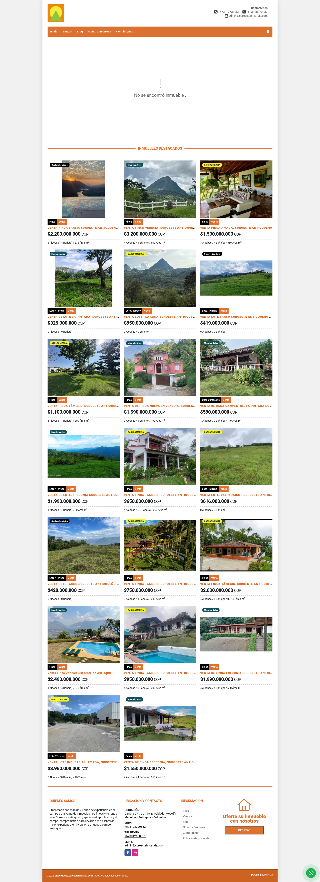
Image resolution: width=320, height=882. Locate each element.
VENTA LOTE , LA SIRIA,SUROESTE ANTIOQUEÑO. (161, 316)
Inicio (54, 31)
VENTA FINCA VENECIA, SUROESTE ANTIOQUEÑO (161, 227)
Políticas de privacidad (197, 838)
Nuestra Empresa (99, 31)
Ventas (67, 31)
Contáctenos (124, 31)
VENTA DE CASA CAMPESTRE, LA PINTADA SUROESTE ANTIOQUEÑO (251, 406)
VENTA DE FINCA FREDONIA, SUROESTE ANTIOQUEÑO (240, 673)
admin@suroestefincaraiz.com (143, 845)
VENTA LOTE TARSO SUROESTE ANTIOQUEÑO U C (237, 316)
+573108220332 (257, 11)
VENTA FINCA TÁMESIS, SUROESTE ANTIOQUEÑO (85, 406)
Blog (80, 31)
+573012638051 (228, 11)
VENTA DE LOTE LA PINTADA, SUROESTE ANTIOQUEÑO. (89, 316)
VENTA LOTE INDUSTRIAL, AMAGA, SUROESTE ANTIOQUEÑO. (93, 762)
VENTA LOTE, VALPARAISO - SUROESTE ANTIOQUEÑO (240, 495)
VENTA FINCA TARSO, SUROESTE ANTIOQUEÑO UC (85, 227)
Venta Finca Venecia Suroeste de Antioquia (80, 673)
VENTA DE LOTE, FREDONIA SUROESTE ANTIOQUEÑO (87, 495)
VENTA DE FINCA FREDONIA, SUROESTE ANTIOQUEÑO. (164, 762)
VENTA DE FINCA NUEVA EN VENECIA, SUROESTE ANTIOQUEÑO (171, 406)
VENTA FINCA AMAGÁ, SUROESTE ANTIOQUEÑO (236, 227)
